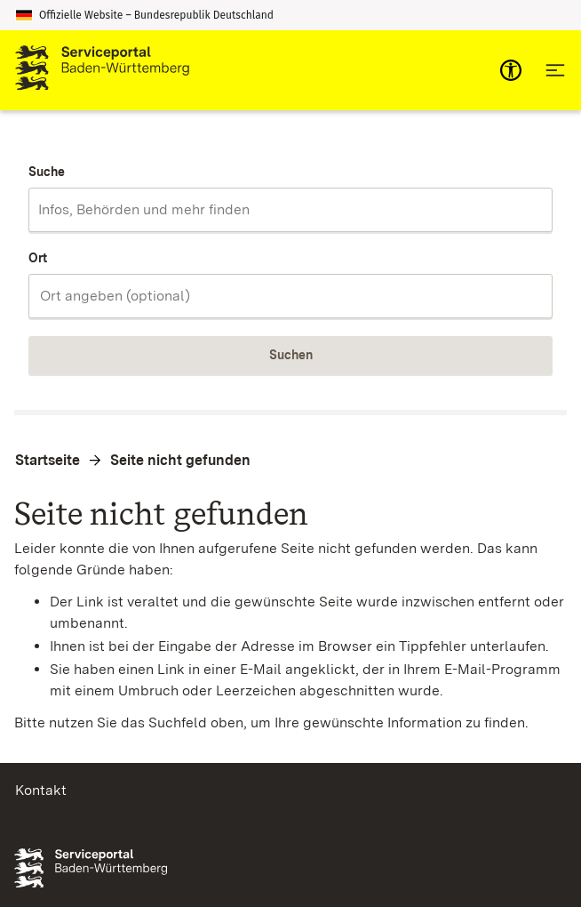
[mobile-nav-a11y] (510, 70)
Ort (37, 258)
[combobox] (290, 210)
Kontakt (41, 790)
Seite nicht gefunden (180, 460)
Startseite (47, 460)
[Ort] (290, 296)
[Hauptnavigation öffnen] (555, 70)
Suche (46, 172)
